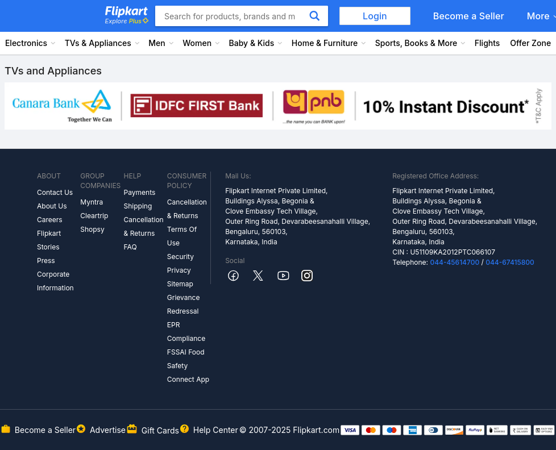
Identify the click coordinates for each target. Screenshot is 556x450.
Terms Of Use (182, 236)
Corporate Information (55, 281)
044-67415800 (510, 262)
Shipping (138, 206)
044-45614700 (454, 262)
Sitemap (180, 284)
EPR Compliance (186, 331)
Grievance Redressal (183, 304)
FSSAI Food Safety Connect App (188, 366)
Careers (50, 219)
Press (46, 260)
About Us (52, 206)
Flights (487, 43)
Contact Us (55, 192)
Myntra (91, 202)
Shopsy (92, 229)
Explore (126, 21)
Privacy (179, 270)
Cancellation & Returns (144, 226)
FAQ (130, 247)
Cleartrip (94, 215)
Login (375, 16)
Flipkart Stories (49, 240)
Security (180, 256)
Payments (140, 192)
